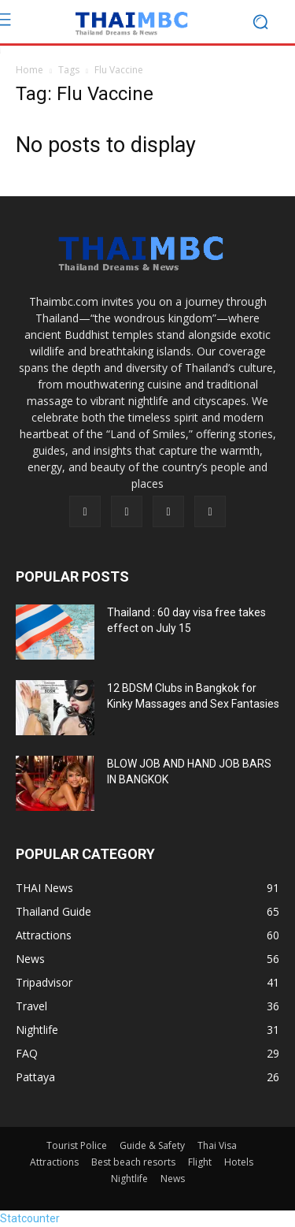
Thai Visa (217, 1145)
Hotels (238, 1162)
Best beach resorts (133, 1162)
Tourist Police (76, 1145)
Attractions (54, 1162)
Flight (200, 1162)
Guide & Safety (152, 1145)
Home (29, 69)
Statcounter (30, 1218)
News (172, 1178)
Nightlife (129, 1178)
